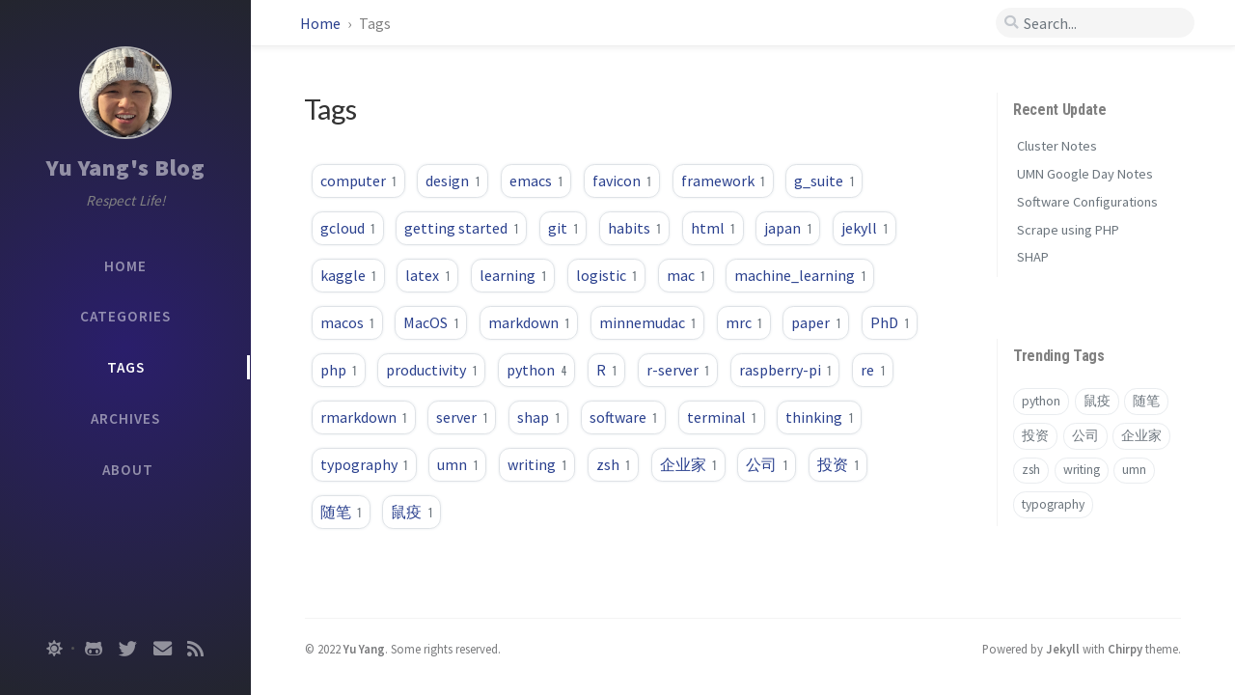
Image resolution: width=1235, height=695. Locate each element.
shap (538, 417)
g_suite (824, 180)
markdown (528, 322)
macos (347, 322)
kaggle (348, 275)
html (713, 227)
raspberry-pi (785, 369)
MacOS (430, 322)
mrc (744, 322)
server (461, 417)
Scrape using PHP (1068, 229)
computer (358, 180)
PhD (889, 322)
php (338, 369)
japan (787, 227)
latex (427, 275)
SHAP (1033, 256)
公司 (766, 464)
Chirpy (1125, 648)
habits (634, 227)
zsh (613, 464)
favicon (621, 180)
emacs (536, 180)
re (873, 369)
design (452, 180)
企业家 (688, 464)
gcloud (347, 227)
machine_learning (799, 275)
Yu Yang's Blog (125, 167)
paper (815, 322)
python (536, 369)
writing (537, 464)
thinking (819, 417)
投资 (838, 464)
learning (513, 275)
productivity (431, 369)
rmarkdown (363, 417)
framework (723, 180)
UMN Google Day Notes (1085, 173)
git (563, 227)
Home (321, 23)
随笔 (341, 511)
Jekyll (1063, 648)
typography (364, 464)
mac (686, 275)
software (623, 417)
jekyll (864, 227)
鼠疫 (411, 511)
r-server (677, 369)
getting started (461, 227)
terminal (721, 417)
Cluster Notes (1057, 145)
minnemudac (647, 322)
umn (457, 464)
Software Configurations (1087, 201)
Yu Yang (364, 648)
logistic (606, 275)
